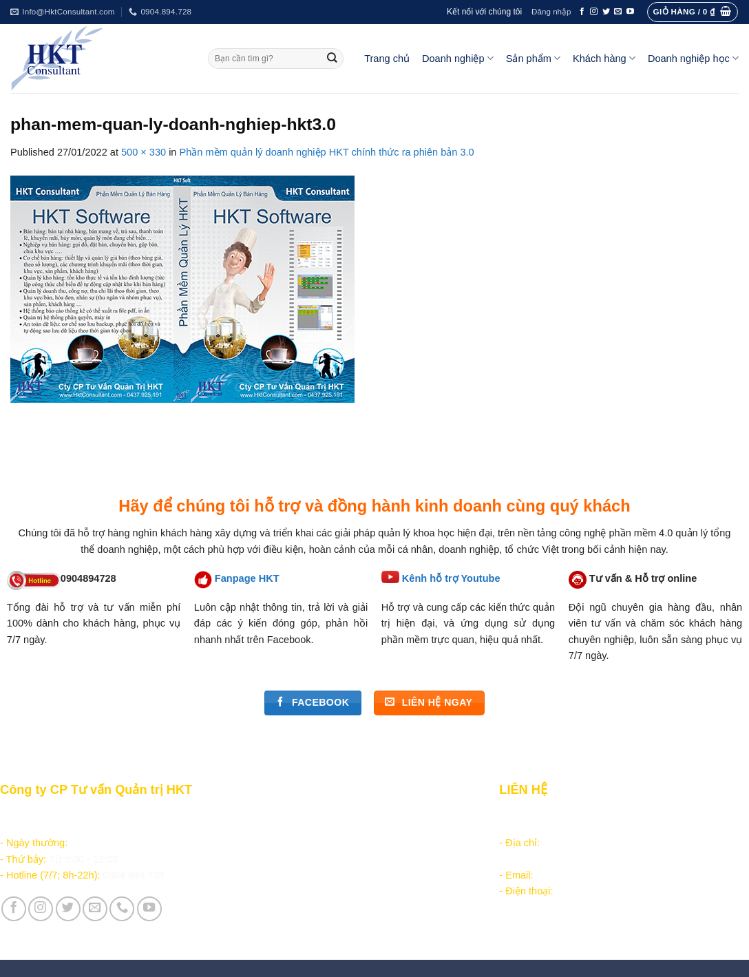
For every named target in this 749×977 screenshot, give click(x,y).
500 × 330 (143, 152)
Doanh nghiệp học (693, 58)
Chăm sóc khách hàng (297, 829)
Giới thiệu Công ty (290, 901)
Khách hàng (604, 58)
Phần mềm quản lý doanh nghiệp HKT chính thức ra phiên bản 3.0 (327, 152)
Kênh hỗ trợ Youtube (451, 578)
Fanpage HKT (247, 578)
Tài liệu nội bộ (280, 846)
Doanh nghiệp (458, 58)
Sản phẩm (533, 58)
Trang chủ (387, 58)
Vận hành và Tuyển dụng (306, 917)
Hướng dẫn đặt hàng (294, 813)
